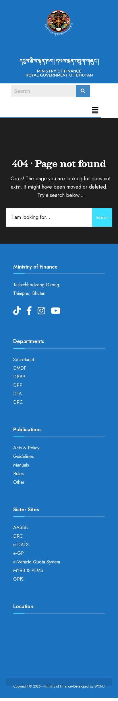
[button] (95, 111)
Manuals (21, 465)
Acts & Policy (26, 448)
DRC (18, 402)
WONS (99, 686)
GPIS (18, 579)
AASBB (20, 527)
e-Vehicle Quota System (36, 562)
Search (102, 217)
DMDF (19, 368)
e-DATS (21, 544)
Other (18, 482)
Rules (18, 473)
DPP (17, 385)
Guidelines (23, 456)
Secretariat (23, 359)
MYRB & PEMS (28, 570)
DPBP (19, 376)
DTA (17, 393)
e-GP (18, 553)
